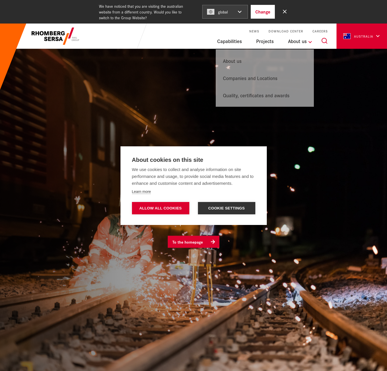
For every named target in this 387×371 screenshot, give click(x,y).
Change (262, 11)
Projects (265, 41)
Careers (320, 31)
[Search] (324, 40)
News (254, 31)
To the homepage (187, 241)
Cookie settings (226, 208)
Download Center (286, 31)
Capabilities (229, 41)
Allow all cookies (160, 208)
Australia (358, 36)
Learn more (141, 191)
